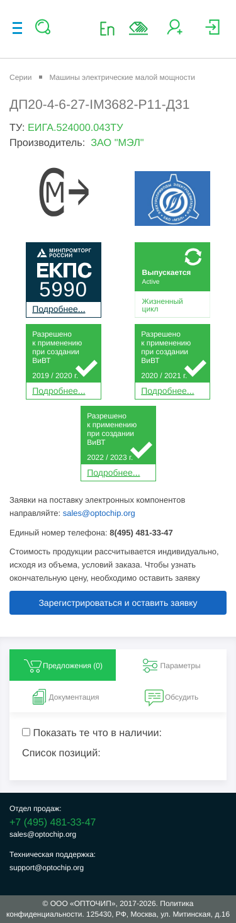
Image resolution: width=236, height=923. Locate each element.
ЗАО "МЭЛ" (117, 142)
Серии (20, 77)
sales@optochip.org (99, 513)
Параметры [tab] (170, 666)
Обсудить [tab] (171, 697)
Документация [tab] (64, 697)
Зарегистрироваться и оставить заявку (117, 603)
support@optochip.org (46, 867)
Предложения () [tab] (63, 666)
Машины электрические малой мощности (121, 77)
